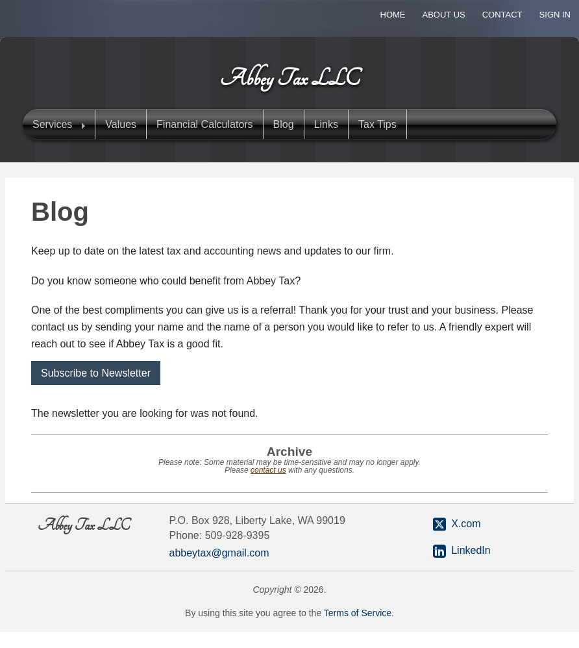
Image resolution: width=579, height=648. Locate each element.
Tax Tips (377, 124)
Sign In (555, 14)
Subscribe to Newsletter (96, 373)
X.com (457, 524)
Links (326, 124)
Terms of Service (357, 613)
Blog (283, 124)
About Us (444, 14)
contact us (268, 470)
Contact (502, 14)
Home (393, 14)
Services (52, 124)
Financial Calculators (204, 124)
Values (120, 124)
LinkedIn (471, 550)
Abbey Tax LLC (290, 79)
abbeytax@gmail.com (219, 552)
